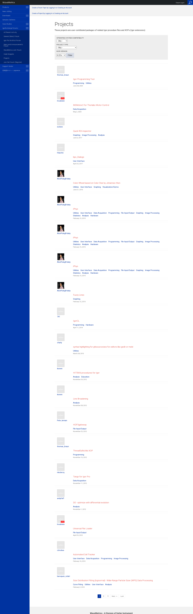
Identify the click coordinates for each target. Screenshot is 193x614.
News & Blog (7, 11)
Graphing (76, 128)
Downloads (6, 15)
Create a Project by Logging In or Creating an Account (50, 13)
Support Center (7, 66)
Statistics (76, 201)
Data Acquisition (79, 104)
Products (5, 7)
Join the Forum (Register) (13, 62)
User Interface (79, 151)
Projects (6, 58)
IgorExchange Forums (10, 28)
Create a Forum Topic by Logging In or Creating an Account (52, 8)
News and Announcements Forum (13, 45)
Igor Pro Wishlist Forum (12, 40)
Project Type (62, 45)
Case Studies (7, 24)
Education (85, 347)
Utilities (88, 81)
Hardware (94, 201)
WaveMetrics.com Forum (13, 50)
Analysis (101, 128)
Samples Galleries (8, 20)
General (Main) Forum (11, 36)
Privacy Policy (111, 604)
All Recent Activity (10, 32)
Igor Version (61, 51)
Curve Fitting (78, 535)
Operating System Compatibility (70, 38)
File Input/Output (127, 198)
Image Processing (89, 128)
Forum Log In (180, 3)
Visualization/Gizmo (111, 175)
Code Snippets (9, 54)
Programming (78, 81)
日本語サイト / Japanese (11, 70)
